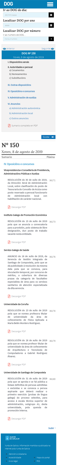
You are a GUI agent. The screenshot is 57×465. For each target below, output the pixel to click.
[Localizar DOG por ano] (26, 25)
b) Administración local (21, 113)
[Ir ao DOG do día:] (26, 15)
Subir (51, 428)
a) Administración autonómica (24, 108)
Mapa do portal (43, 457)
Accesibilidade (15, 457)
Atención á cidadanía (17, 454)
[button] (48, 137)
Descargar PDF (18, 207)
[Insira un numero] (26, 39)
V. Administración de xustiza (22, 97)
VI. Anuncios (14, 103)
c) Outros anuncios (19, 118)
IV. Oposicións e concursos (21, 91)
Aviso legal (13, 461)
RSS (38, 461)
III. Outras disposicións (19, 84)
